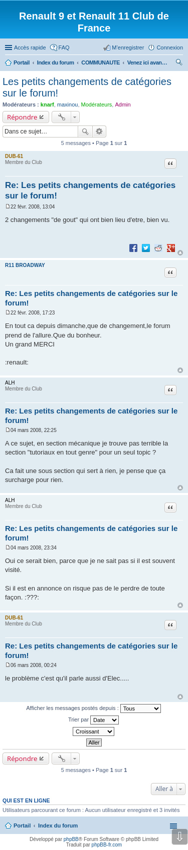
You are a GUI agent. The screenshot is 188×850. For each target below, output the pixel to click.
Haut (180, 253)
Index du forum (58, 825)
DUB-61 (14, 156)
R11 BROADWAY (25, 265)
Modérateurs (96, 105)
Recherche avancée (99, 132)
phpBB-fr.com (107, 845)
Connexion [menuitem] (169, 47)
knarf (47, 105)
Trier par (93, 720)
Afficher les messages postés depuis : (93, 708)
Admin (122, 105)
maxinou (67, 105)
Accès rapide (30, 47)
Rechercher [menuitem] (179, 64)
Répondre (22, 117)
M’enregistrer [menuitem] (128, 47)
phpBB (71, 839)
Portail (22, 63)
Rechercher (85, 132)
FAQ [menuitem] (64, 47)
